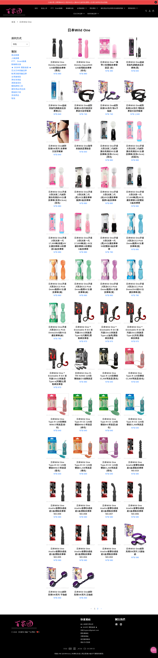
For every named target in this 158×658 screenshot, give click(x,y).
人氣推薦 (15, 58)
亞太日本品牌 (79, 13)
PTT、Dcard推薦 (57, 8)
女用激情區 (82, 8)
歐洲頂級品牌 (93, 13)
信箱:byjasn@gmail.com (90, 630)
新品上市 (44, 8)
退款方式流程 (85, 642)
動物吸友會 (70, 8)
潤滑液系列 (133, 8)
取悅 (13, 98)
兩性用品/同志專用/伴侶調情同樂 (113, 8)
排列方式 (16, 38)
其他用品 (15, 95)
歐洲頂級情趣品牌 (19, 74)
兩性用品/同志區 (18, 89)
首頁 (36, 8)
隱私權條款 (85, 633)
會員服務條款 (85, 639)
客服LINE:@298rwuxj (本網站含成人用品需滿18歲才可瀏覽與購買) (79, 653)
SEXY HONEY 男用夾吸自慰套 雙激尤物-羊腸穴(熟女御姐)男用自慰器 (18, 652)
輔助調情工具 (17, 86)
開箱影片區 (16, 92)
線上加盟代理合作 (87, 624)
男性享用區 (16, 80)
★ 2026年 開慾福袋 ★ (21, 67)
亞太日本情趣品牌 (19, 70)
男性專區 (94, 8)
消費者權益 (85, 636)
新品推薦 (15, 55)
